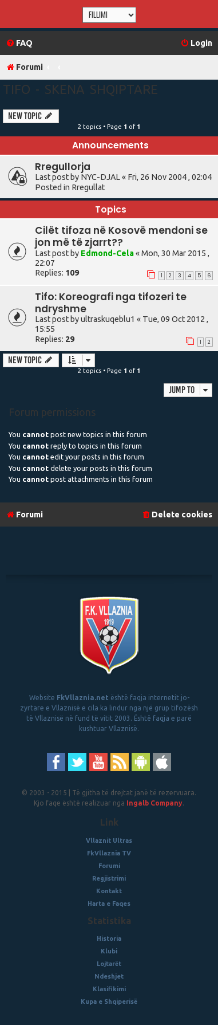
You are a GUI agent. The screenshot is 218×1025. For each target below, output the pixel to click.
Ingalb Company (154, 803)
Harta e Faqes (109, 903)
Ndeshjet (109, 976)
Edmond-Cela (107, 253)
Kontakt (109, 890)
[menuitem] (19, 43)
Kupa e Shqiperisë (109, 1001)
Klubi (109, 951)
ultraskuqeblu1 (108, 319)
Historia (109, 938)
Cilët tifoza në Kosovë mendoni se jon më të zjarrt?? (121, 236)
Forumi (109, 865)
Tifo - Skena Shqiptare (80, 89)
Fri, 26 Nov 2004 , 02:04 (170, 177)
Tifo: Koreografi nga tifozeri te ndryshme (111, 303)
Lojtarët (109, 963)
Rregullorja (62, 167)
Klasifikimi (109, 988)
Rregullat (88, 187)
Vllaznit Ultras (109, 840)
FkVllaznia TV (109, 853)
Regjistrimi (109, 878)
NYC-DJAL (100, 177)
